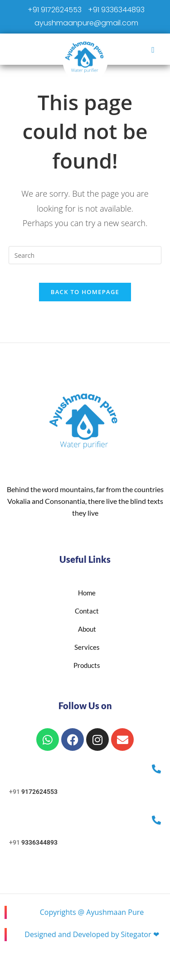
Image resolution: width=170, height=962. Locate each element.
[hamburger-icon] (153, 49)
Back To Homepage (85, 292)
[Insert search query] (85, 255)
